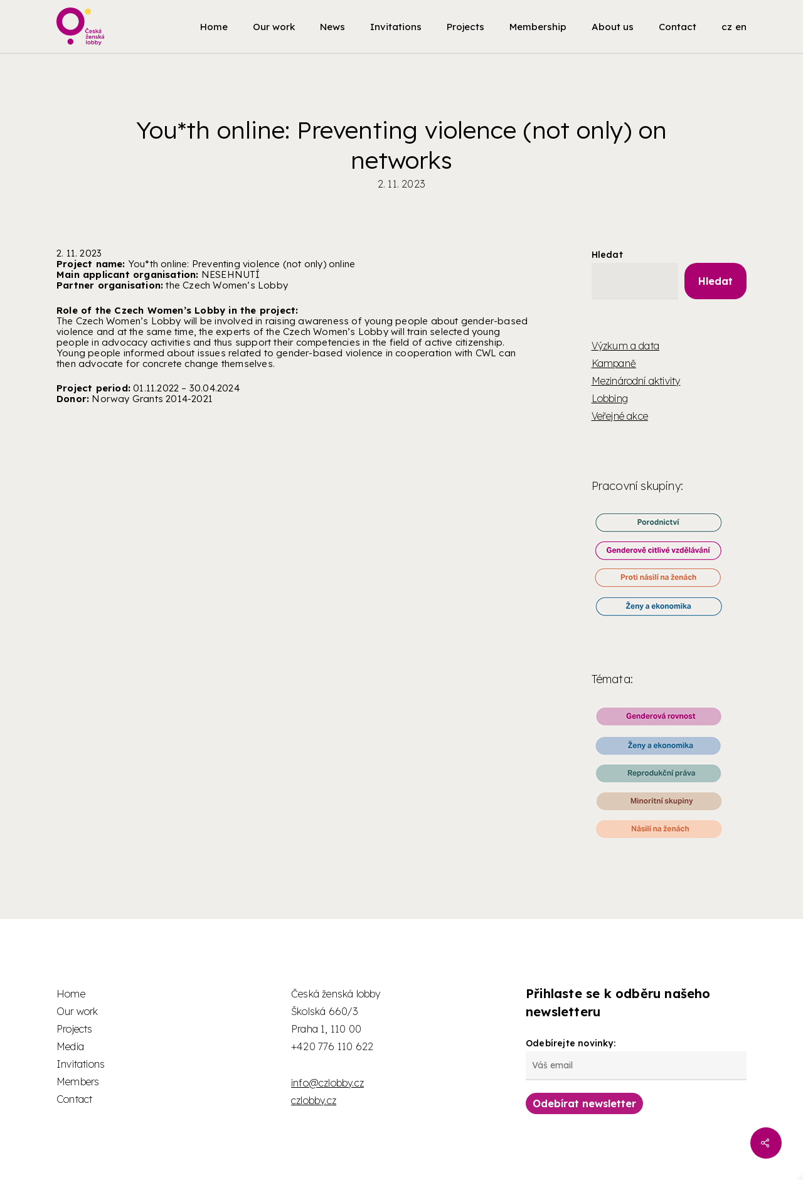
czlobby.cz (313, 1100)
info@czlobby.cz (327, 1082)
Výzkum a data (626, 345)
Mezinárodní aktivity (636, 381)
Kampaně (614, 363)
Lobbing (610, 398)
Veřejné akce (620, 416)
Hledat (607, 254)
